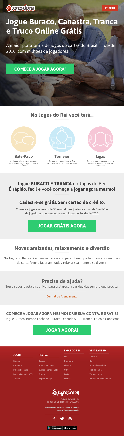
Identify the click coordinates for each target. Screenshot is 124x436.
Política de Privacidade (100, 378)
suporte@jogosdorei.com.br (68, 410)
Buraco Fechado (20, 370)
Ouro (66, 370)
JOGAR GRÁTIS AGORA (62, 226)
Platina (67, 365)
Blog (92, 361)
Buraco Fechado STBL (23, 374)
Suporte (93, 356)
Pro (65, 356)
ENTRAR (110, 8)
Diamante (68, 361)
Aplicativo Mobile (98, 365)
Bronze (67, 378)
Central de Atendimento (62, 296)
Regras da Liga (45, 378)
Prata (66, 374)
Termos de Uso (96, 374)
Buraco (16, 361)
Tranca (16, 378)
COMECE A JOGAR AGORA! (40, 68)
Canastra (17, 365)
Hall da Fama (96, 370)
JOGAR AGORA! (62, 330)
